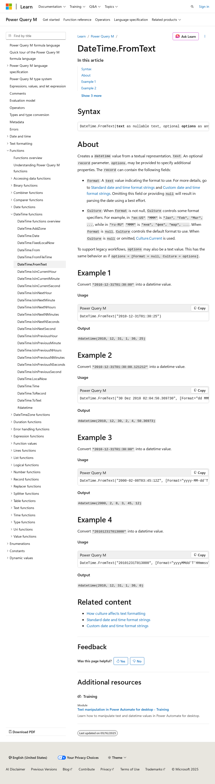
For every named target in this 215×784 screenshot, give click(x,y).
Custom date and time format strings (117, 625)
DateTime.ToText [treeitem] (29, 400)
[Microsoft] (9, 6)
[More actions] (205, 36)
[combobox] (36, 36)
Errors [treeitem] (14, 129)
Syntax (86, 69)
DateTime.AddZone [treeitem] (31, 228)
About (86, 75)
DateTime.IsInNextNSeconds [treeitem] (38, 321)
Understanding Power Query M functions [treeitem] (37, 168)
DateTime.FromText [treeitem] (32, 264)
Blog (66, 769)
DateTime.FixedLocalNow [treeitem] (35, 242)
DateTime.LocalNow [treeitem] (32, 378)
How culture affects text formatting (116, 613)
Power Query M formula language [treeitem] (35, 45)
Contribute (87, 769)
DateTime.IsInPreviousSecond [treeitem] (39, 371)
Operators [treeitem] (17, 107)
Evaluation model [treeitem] (22, 100)
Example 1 (88, 81)
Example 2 (88, 88)
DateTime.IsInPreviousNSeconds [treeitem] (41, 364)
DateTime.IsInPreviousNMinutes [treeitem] (41, 357)
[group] (143, 398)
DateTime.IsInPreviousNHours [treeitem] (39, 350)
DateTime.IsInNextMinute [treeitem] (36, 300)
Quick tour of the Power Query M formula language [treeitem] (35, 55)
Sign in (204, 6)
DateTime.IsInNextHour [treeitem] (34, 292)
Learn (81, 36)
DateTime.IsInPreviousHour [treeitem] (37, 336)
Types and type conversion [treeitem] (29, 114)
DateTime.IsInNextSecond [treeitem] (36, 328)
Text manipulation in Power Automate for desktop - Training (123, 709)
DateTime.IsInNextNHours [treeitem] (36, 307)
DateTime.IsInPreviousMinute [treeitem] (39, 343)
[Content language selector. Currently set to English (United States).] (28, 757)
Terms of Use (129, 769)
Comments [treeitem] (18, 93)
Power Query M (102, 36)
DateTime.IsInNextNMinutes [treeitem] (38, 314)
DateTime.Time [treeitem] (28, 386)
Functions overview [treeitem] (28, 157)
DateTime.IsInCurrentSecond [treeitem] (38, 285)
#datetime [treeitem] (24, 407)
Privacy (105, 769)
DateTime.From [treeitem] (28, 250)
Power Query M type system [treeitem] (31, 78)
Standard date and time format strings (123, 187)
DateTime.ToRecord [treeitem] (31, 393)
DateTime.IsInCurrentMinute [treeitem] (38, 278)
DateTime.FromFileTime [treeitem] (34, 257)
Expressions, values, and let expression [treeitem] (38, 86)
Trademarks (153, 769)
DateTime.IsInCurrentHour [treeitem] (36, 271)
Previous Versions (44, 769)
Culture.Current (149, 238)
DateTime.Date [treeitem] (28, 235)
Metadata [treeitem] (17, 122)
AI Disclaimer (15, 769)
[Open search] (192, 6)
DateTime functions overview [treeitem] (38, 221)
